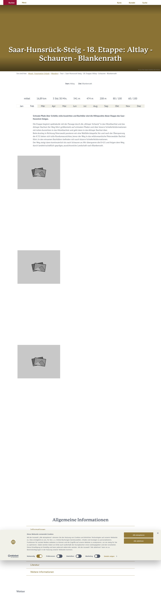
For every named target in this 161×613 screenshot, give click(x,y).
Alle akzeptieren (138, 588)
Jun (75, 106)
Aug (95, 106)
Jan (21, 106)
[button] (10, 2)
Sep (106, 106)
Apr (54, 106)
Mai (64, 106)
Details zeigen (109, 609)
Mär (43, 106)
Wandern (54, 73)
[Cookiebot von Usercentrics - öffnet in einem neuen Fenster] (13, 609)
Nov (128, 106)
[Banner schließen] (158, 585)
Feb (32, 106)
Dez (139, 106)
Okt (117, 106)
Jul (85, 106)
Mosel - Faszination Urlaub (38, 73)
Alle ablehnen (139, 594)
